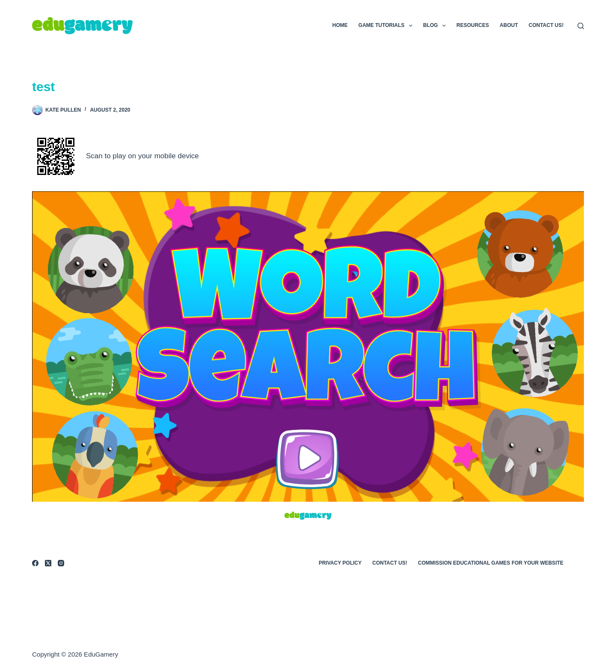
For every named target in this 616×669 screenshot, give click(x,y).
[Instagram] (61, 563)
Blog (436, 26)
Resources (472, 25)
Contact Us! (546, 25)
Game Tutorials (387, 26)
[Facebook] (35, 563)
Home (340, 25)
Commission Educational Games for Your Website (490, 563)
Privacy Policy (340, 563)
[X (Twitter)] (48, 563)
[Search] (581, 26)
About (509, 25)
